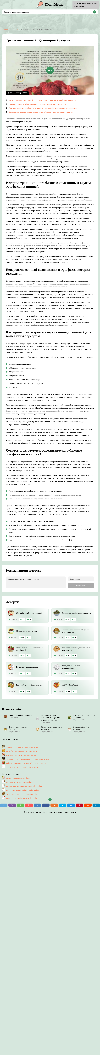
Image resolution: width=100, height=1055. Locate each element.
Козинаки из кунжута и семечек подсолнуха (76, 649)
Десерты (16, 29)
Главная (5, 29)
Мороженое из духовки (26, 631)
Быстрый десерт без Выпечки (29, 685)
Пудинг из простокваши (27, 667)
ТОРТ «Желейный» (70, 685)
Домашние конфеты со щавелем (76, 613)
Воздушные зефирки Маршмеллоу (71, 667)
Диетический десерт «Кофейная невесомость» (76, 631)
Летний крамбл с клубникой (29, 613)
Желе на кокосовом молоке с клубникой (29, 649)
